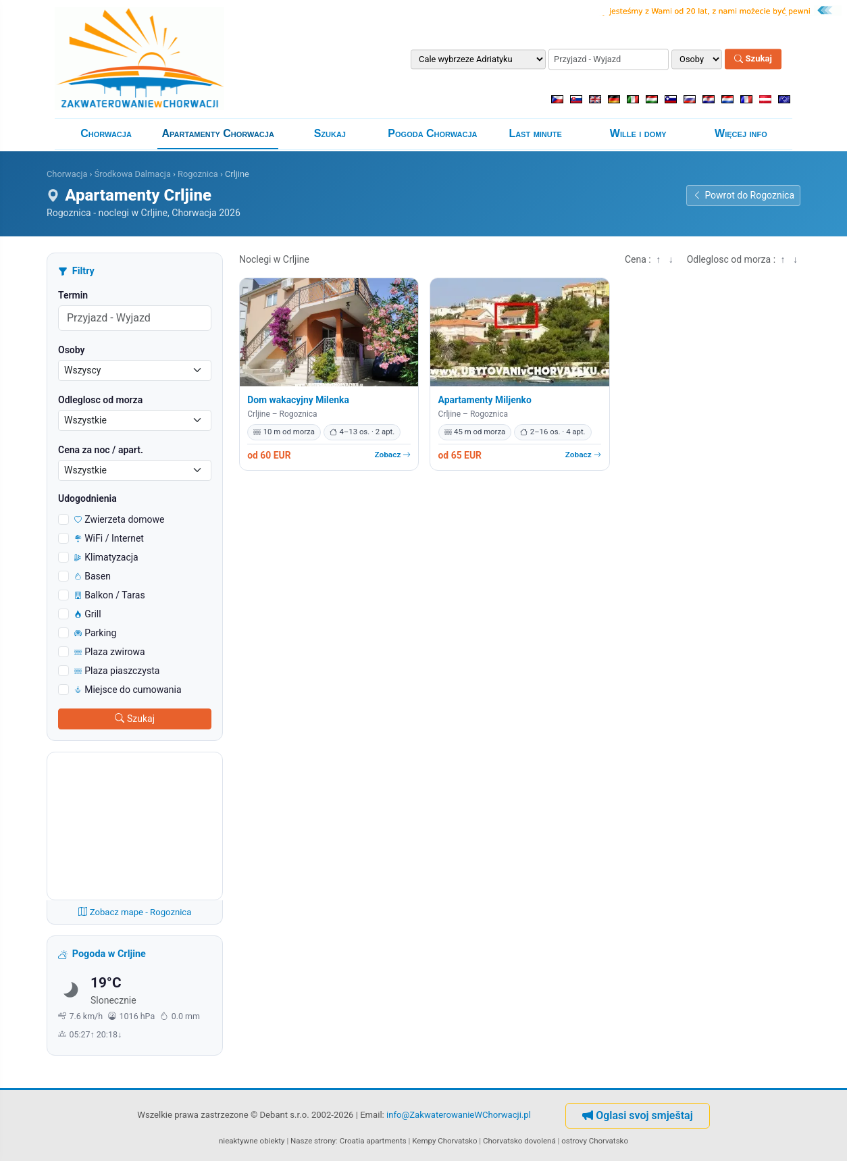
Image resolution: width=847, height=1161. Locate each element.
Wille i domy (638, 133)
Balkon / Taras (109, 595)
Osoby (71, 349)
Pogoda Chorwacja (432, 133)
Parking (95, 632)
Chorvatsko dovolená (519, 1140)
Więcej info (741, 133)
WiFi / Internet (109, 538)
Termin (73, 295)
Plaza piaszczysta (116, 670)
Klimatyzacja (106, 557)
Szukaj (753, 59)
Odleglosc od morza (100, 399)
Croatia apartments (373, 1140)
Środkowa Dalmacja (133, 174)
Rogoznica (198, 174)
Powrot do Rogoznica (743, 195)
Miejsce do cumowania (128, 689)
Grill (87, 614)
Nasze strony (313, 1140)
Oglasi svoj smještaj (637, 1115)
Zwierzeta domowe (119, 519)
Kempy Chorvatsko (444, 1140)
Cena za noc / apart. (100, 449)
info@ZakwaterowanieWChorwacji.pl (458, 1115)
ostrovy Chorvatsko (594, 1140)
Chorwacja (106, 133)
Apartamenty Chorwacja (218, 133)
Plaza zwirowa (109, 651)
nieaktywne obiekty (252, 1140)
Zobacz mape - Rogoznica (135, 912)
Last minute (535, 133)
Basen (92, 576)
